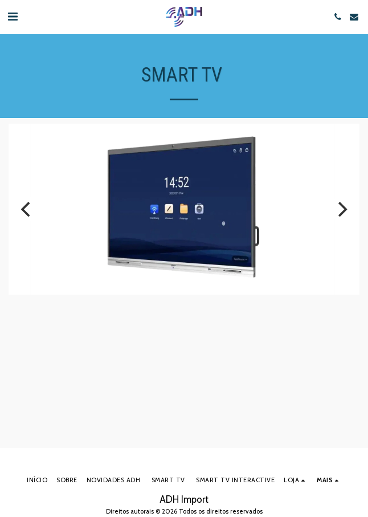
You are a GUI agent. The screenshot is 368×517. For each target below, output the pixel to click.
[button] (12, 16)
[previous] (26, 209)
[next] (341, 209)
